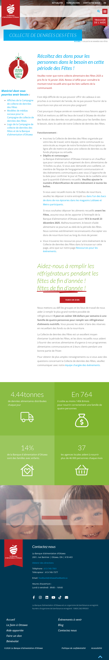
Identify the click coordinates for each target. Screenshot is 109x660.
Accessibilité (96, 648)
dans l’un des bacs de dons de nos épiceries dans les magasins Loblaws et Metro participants (74, 200)
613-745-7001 (50, 568)
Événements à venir (70, 619)
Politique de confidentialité (74, 648)
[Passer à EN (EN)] (105, 2)
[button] (98, 11)
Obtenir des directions (43, 562)
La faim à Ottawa (17, 625)
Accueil (77, 41)
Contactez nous (91, 3)
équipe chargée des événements (82, 365)
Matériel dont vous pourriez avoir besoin (14, 93)
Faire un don (73, 3)
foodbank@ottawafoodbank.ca (53, 578)
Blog (60, 625)
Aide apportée (15, 630)
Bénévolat (12, 641)
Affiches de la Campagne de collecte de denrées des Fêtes (20, 104)
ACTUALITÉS (57, 3)
